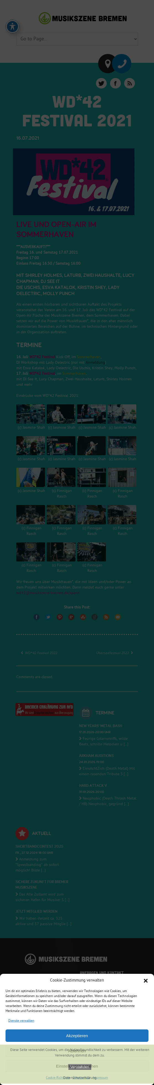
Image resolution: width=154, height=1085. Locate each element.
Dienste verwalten (21, 1021)
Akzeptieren (77, 1035)
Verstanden (80, 1067)
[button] (145, 980)
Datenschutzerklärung (79, 1078)
